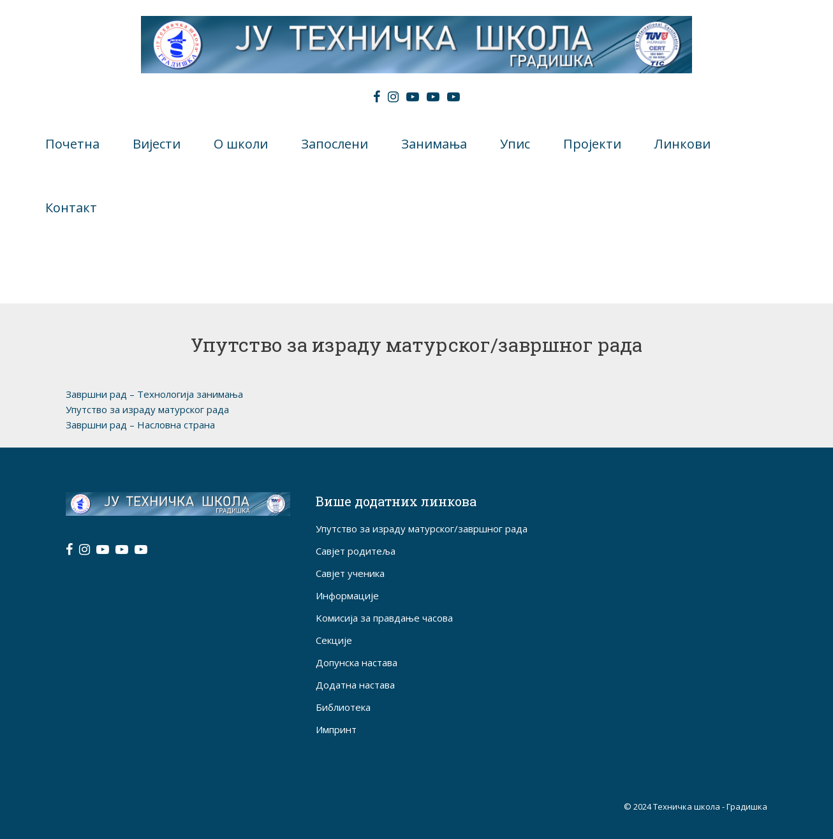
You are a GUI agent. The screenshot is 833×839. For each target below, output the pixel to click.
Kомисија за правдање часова (384, 617)
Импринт (336, 729)
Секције (334, 640)
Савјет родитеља (355, 550)
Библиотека (343, 707)
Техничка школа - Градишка (710, 806)
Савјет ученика (350, 573)
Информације (347, 595)
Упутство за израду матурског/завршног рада (421, 528)
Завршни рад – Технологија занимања (156, 394)
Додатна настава (355, 684)
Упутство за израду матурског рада (147, 409)
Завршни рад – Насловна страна (140, 424)
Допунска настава (356, 662)
